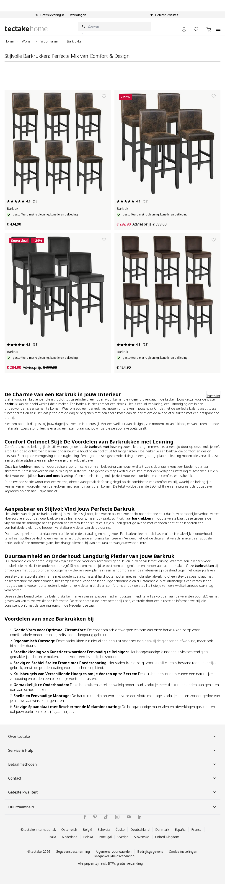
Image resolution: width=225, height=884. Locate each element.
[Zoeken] (114, 26)
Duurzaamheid (112, 807)
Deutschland (139, 829)
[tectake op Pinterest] (95, 817)
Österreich (69, 829)
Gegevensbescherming (73, 851)
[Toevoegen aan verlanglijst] (104, 96)
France (196, 829)
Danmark (162, 829)
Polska (88, 837)
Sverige (122, 837)
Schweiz (104, 829)
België (87, 829)
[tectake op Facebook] (85, 817)
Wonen (27, 41)
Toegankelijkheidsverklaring (113, 856)
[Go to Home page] (26, 28)
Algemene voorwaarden (114, 851)
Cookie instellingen (183, 851)
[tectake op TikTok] (106, 817)
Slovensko (141, 837)
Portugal (105, 837)
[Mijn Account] (184, 29)
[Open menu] (218, 27)
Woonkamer (50, 41)
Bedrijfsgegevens (150, 851)
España (180, 829)
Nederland (69, 837)
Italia (52, 837)
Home (9, 41)
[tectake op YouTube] (129, 816)
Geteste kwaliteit (112, 792)
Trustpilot (213, 396)
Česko (120, 829)
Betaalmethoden (112, 764)
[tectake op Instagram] (117, 817)
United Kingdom (167, 837)
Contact (112, 778)
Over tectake (112, 736)
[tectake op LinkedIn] (139, 817)
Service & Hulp (112, 750)
